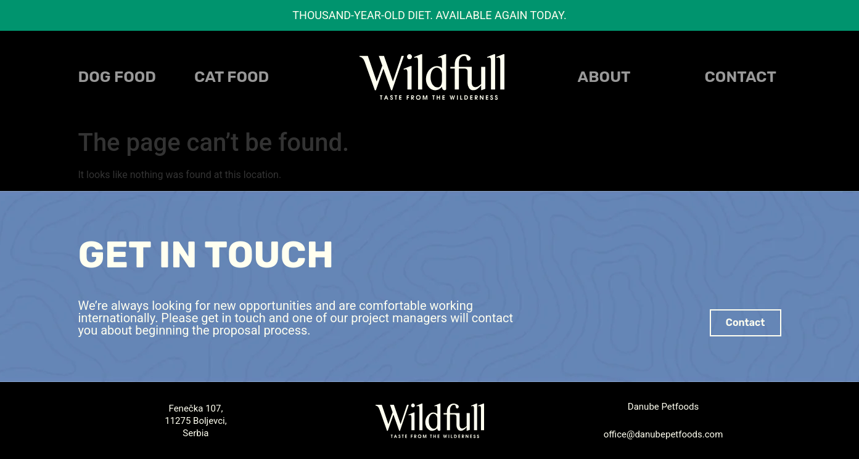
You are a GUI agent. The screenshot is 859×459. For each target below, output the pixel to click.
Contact (740, 77)
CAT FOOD (231, 77)
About (604, 77)
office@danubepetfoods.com (663, 434)
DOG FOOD (117, 77)
